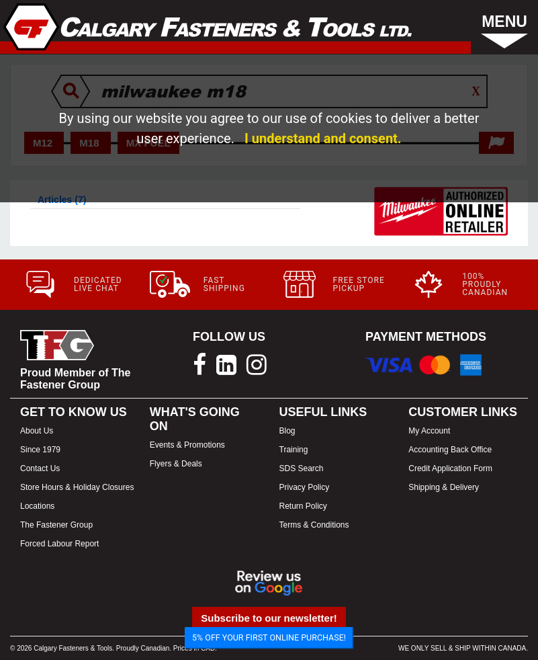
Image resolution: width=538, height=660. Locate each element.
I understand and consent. (323, 138)
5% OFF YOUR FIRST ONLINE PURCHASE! (269, 637)
